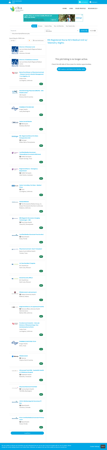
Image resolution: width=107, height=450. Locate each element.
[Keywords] (27, 31)
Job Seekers (83, 2)
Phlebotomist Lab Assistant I (28, 292)
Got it (103, 446)
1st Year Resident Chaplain (27, 263)
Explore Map (48, 26)
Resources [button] (92, 8)
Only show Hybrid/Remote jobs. (21, 33)
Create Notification (38, 40)
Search (34, 26)
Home (65, 8)
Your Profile (80, 8)
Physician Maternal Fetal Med (28, 386)
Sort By (12, 40)
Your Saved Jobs (70, 26)
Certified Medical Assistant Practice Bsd (31, 234)
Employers (93, 2)
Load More (27, 433)
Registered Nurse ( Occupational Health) (31, 306)
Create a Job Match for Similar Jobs (71, 69)
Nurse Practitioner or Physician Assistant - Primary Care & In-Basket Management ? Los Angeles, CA (31, 74)
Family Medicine (24, 201)
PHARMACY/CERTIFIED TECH (27, 341)
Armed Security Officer (26, 277)
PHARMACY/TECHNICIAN (26, 107)
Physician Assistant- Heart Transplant (30, 249)
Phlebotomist (23, 356)
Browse (40, 26)
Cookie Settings (94, 446)
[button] (93, 31)
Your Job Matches (59, 26)
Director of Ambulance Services (28, 59)
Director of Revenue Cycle (27, 47)
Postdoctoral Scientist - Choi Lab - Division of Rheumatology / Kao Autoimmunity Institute (29, 325)
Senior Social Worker (25, 121)
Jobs (71, 8)
